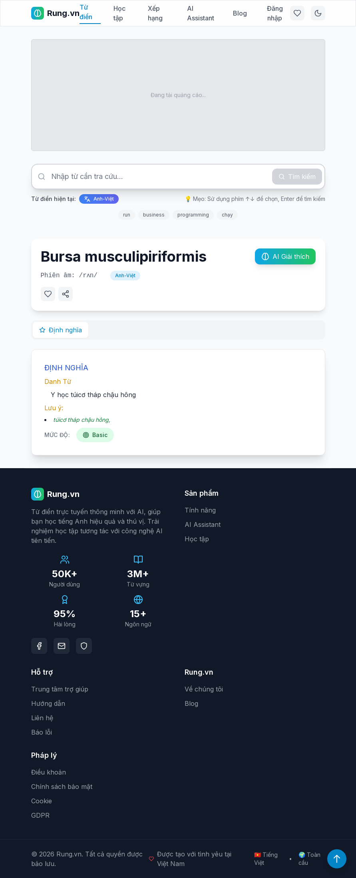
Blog (240, 13)
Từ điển (86, 12)
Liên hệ (42, 718)
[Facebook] (39, 646)
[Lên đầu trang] (336, 858)
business (154, 215)
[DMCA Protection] (84, 646)
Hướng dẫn (48, 703)
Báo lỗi (41, 732)
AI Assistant (200, 13)
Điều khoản (48, 772)
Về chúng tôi (204, 689)
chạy (227, 215)
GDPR (40, 815)
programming (193, 215)
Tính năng (200, 510)
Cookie (41, 801)
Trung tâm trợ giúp (59, 689)
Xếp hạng (155, 13)
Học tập (119, 13)
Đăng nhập (275, 13)
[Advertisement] (178, 95)
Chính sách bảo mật (61, 787)
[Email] (62, 646)
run (126, 215)
